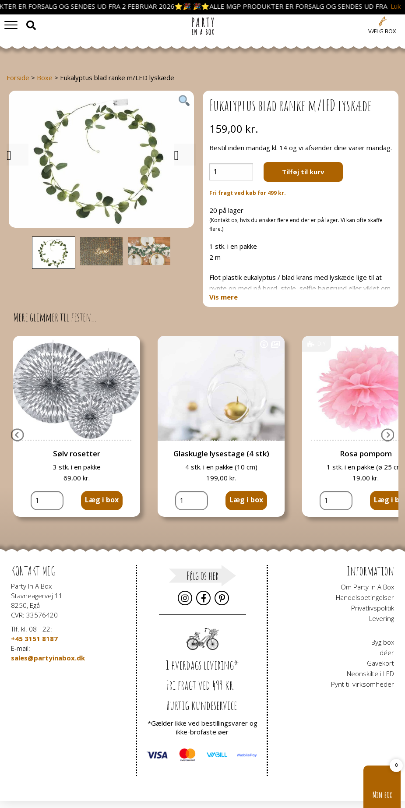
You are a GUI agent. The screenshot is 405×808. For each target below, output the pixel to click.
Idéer (386, 652)
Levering (381, 618)
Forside (18, 77)
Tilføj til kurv (303, 171)
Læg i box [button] (102, 500)
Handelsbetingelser (365, 597)
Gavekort (380, 663)
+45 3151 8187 (34, 638)
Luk (396, 6)
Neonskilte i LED (370, 673)
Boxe (45, 77)
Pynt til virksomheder (362, 684)
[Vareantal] (231, 171)
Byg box (382, 642)
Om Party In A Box (367, 586)
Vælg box (382, 31)
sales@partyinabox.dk (48, 657)
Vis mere (223, 297)
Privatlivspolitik (372, 607)
